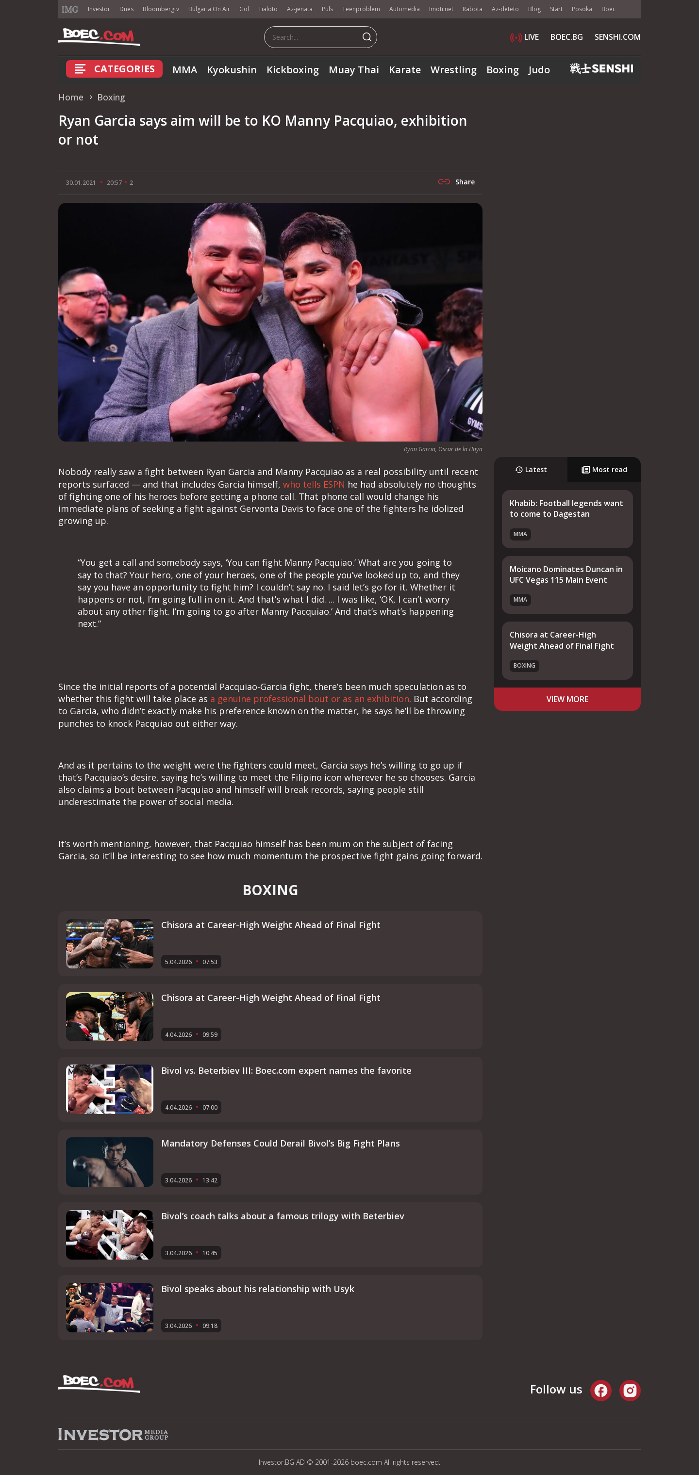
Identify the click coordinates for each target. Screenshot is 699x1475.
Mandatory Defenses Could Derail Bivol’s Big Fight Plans (280, 1143)
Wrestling (454, 69)
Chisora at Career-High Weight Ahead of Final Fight (562, 640)
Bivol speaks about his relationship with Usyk (257, 1289)
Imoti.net (441, 9)
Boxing (502, 69)
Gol (244, 9)
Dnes (126, 9)
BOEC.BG (566, 37)
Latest (531, 469)
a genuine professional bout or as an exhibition (309, 699)
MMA (184, 69)
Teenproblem (361, 9)
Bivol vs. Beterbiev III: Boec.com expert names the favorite (286, 1070)
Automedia (404, 9)
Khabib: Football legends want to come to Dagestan (566, 508)
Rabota (473, 9)
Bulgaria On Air (209, 9)
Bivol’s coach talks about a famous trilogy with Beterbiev (282, 1216)
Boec (608, 9)
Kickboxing (292, 69)
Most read (604, 469)
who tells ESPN (314, 484)
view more (567, 699)
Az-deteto (505, 9)
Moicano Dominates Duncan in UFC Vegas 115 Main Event (566, 574)
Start (556, 9)
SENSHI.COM (618, 37)
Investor (99, 9)
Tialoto (268, 9)
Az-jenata (300, 9)
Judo (539, 69)
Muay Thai (354, 69)
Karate (405, 69)
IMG (70, 9)
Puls (327, 9)
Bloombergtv (161, 9)
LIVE (524, 37)
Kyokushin (232, 69)
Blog (534, 9)
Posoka (582, 9)
